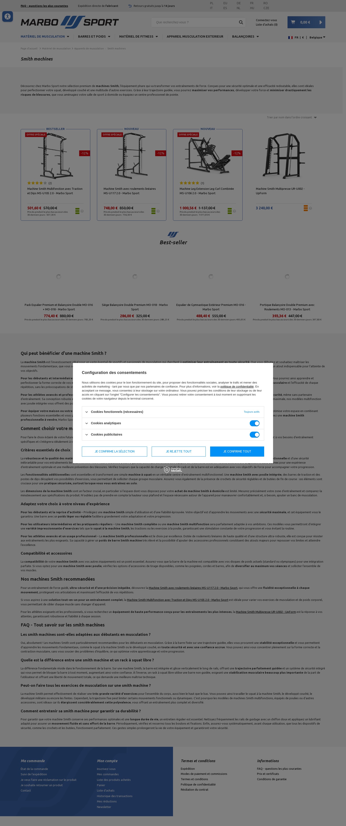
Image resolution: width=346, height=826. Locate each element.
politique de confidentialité (237, 386)
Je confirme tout (237, 451)
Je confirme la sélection (115, 451)
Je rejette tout (179, 451)
